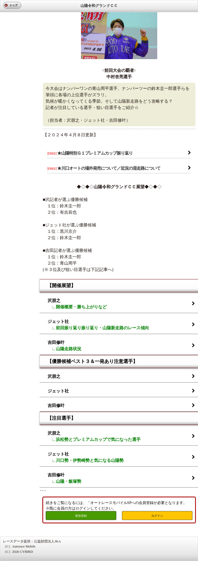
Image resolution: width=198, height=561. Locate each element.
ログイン (157, 515)
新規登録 (81, 515)
